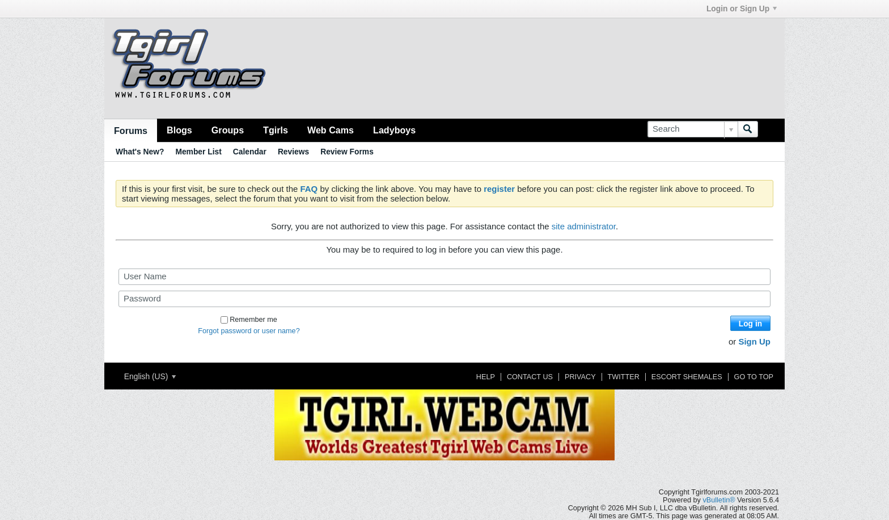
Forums (130, 130)
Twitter (624, 377)
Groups (227, 130)
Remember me (249, 320)
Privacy (580, 377)
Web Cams (330, 130)
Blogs (179, 130)
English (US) (150, 376)
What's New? (140, 151)
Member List (198, 151)
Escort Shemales (686, 377)
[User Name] (444, 277)
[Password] (444, 299)
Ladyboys (394, 130)
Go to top (753, 377)
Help (485, 377)
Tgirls (275, 130)
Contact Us (530, 377)
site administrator (584, 226)
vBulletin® (718, 500)
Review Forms (347, 151)
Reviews (293, 151)
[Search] (692, 129)
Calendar (249, 151)
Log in (750, 323)
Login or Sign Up (741, 8)
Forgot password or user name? (248, 331)
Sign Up (754, 341)
